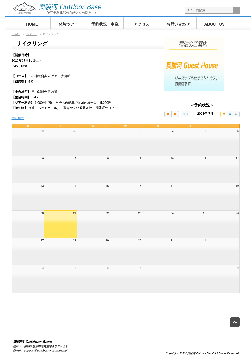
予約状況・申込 (105, 24)
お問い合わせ (178, 24)
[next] (175, 114)
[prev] (168, 114)
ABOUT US (214, 24)
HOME (32, 24)
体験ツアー (68, 24)
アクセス (141, 24)
